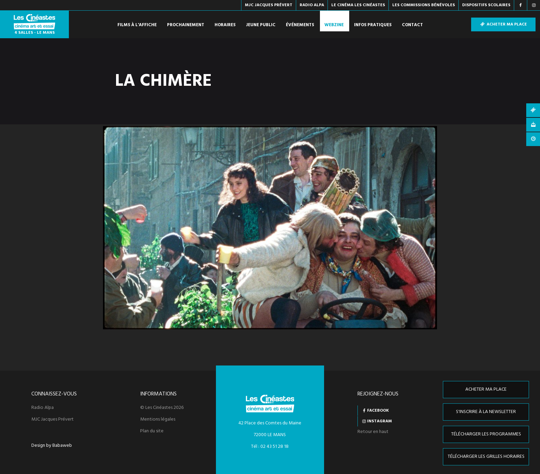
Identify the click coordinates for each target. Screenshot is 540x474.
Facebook (378, 410)
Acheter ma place (503, 24)
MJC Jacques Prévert (52, 419)
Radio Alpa (42, 407)
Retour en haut (372, 432)
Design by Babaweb (51, 445)
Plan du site (152, 431)
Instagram (379, 421)
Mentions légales (157, 419)
